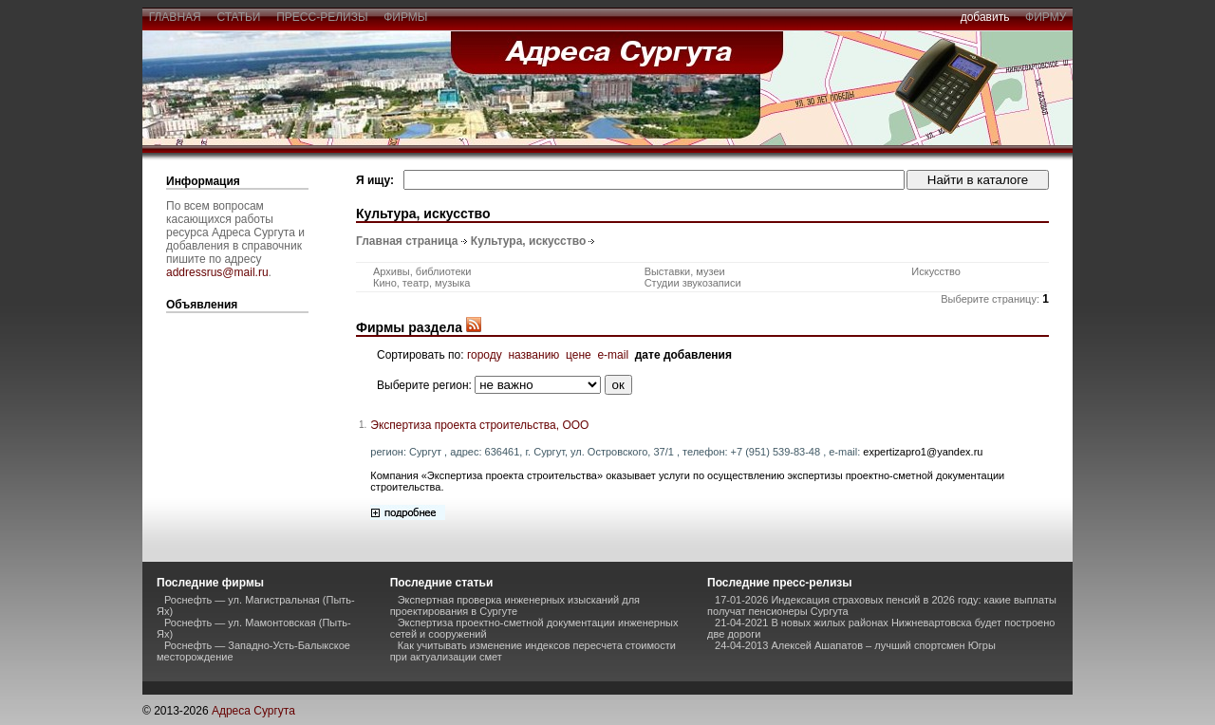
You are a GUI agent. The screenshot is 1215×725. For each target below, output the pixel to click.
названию (533, 355)
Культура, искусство (528, 241)
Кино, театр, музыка (421, 282)
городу (484, 355)
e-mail (612, 355)
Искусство (936, 271)
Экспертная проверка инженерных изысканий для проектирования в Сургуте (515, 605)
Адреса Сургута (253, 710)
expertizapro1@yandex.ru (922, 451)
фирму (1046, 17)
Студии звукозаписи (693, 282)
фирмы (406, 17)
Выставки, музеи (685, 271)
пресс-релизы (323, 17)
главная (174, 17)
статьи (239, 17)
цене (578, 355)
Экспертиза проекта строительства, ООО (479, 425)
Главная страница (407, 241)
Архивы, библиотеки (422, 271)
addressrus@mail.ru (217, 272)
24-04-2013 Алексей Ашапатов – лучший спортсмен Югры (855, 645)
